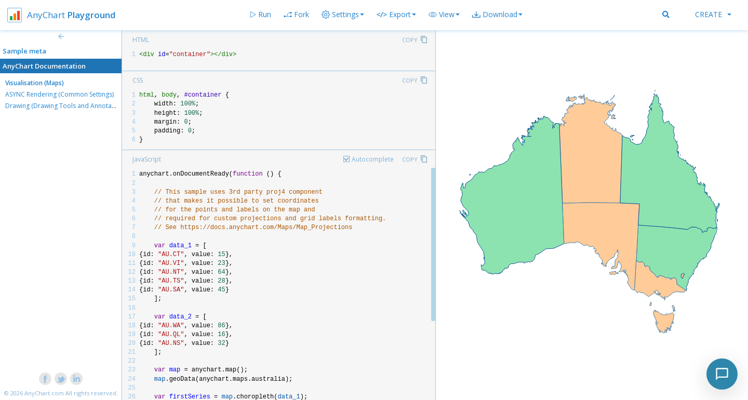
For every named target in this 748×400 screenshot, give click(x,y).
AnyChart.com (44, 393)
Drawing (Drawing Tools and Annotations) (66, 105)
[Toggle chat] (722, 374)
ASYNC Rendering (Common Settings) (59, 94)
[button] (444, 14)
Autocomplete (373, 159)
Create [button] (713, 14)
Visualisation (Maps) (34, 82)
